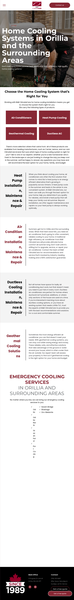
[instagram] (35, 587)
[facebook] (29, 587)
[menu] (4, 5)
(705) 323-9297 (56, 578)
